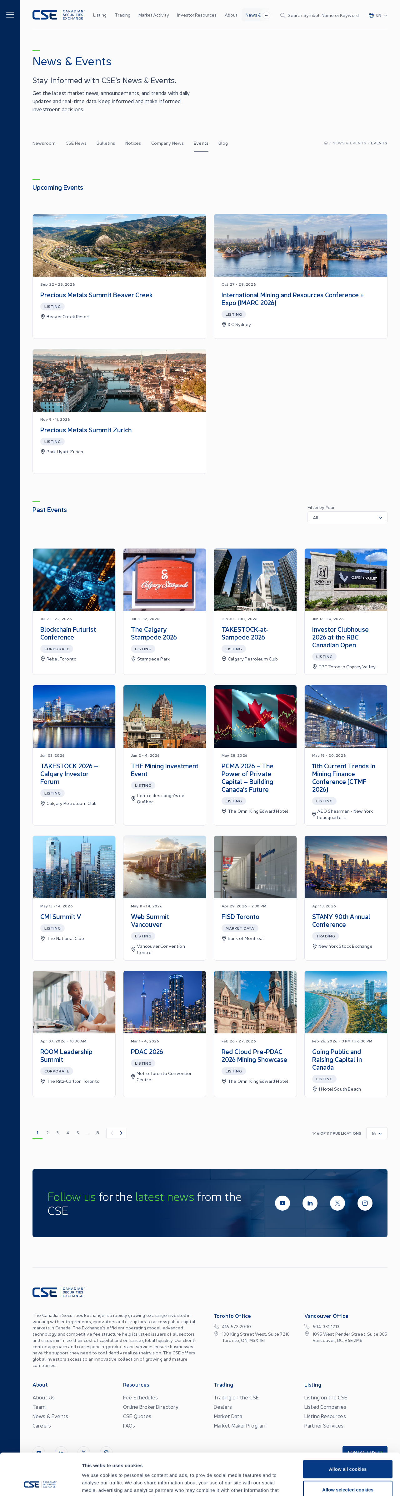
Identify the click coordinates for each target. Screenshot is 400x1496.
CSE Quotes (137, 1416)
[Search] (319, 15)
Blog (223, 143)
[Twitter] (337, 1203)
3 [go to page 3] (57, 1132)
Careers (41, 1425)
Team (39, 1406)
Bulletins (106, 143)
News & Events (261, 15)
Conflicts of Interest (276, 1485)
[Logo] (58, 15)
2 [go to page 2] (47, 1132)
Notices (133, 143)
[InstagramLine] (365, 1203)
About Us (43, 1397)
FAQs (129, 1425)
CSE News (76, 143)
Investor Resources (197, 15)
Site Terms (147, 1485)
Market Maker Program (240, 1425)
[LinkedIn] (310, 1203)
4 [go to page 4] (67, 1132)
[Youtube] (282, 1203)
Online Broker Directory (150, 1406)
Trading (122, 15)
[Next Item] (122, 1133)
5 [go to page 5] (77, 1132)
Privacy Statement (189, 1485)
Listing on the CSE (325, 1397)
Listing (100, 15)
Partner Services (324, 1425)
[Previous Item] (112, 1133)
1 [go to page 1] (38, 1132)
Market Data (228, 1416)
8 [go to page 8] (97, 1132)
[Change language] (378, 15)
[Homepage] (326, 142)
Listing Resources (325, 1416)
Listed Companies (325, 1406)
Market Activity (153, 15)
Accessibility (232, 1485)
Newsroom (44, 143)
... (266, 14)
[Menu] (10, 14)
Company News (167, 143)
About (231, 15)
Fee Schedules (140, 1397)
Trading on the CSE (236, 1397)
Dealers (223, 1406)
